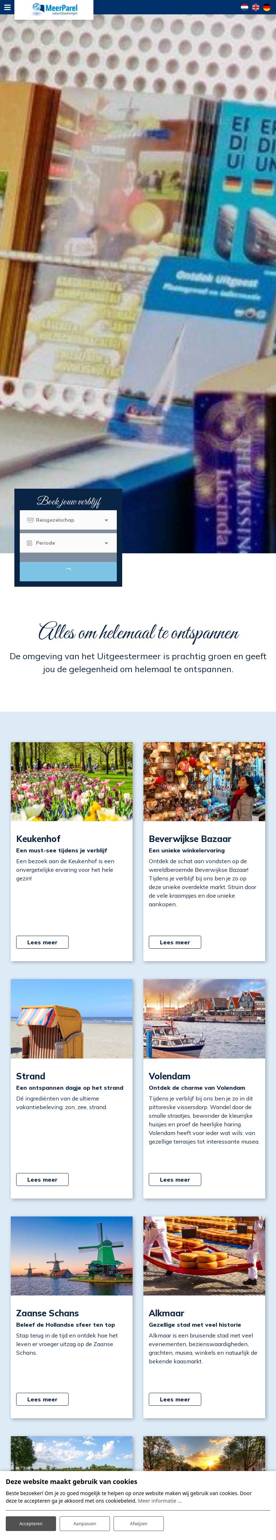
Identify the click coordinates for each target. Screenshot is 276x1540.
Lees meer (42, 942)
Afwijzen (138, 1521)
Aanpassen (85, 1521)
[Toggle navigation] (7, 7)
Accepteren (31, 1521)
